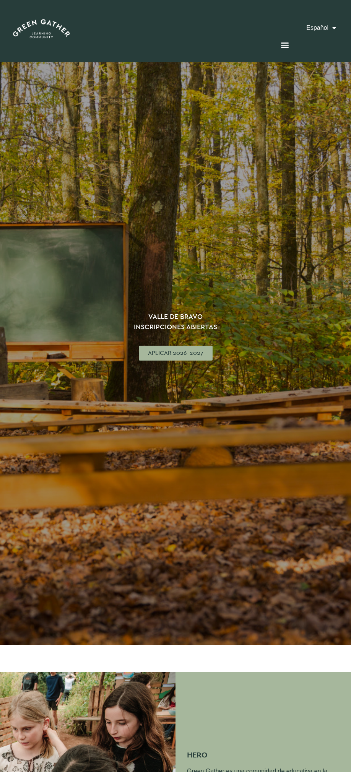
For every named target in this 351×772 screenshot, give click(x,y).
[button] (284, 44)
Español (321, 28)
